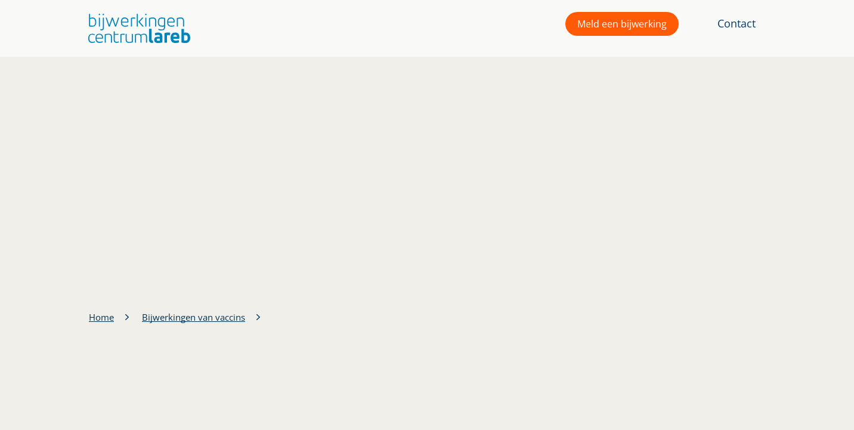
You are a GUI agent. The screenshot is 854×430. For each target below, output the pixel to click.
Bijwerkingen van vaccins (193, 317)
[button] (136, 28)
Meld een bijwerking (622, 23)
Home (101, 317)
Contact (736, 23)
